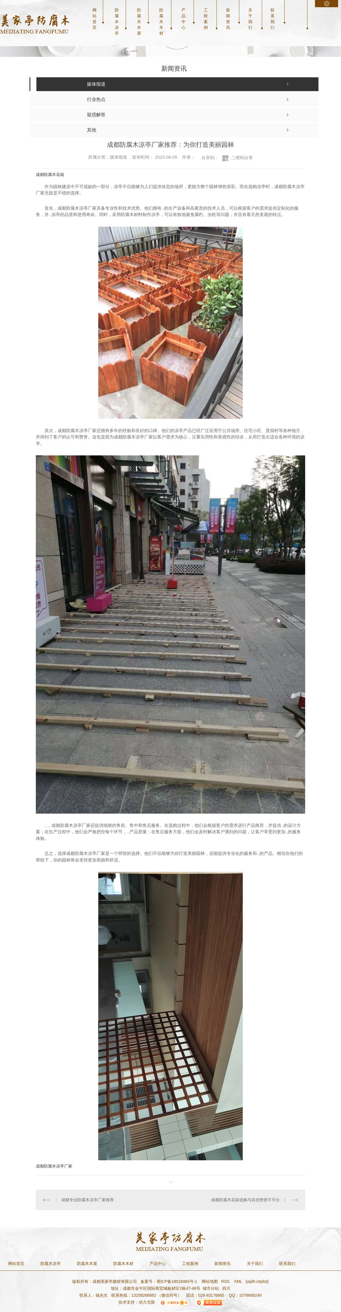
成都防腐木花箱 (50, 174)
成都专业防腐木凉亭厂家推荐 (87, 1199)
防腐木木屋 (139, 21)
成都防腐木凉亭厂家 (54, 1166)
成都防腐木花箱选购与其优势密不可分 (245, 1199)
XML (238, 1281)
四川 (226, 1288)
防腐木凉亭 (117, 21)
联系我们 (272, 19)
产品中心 (183, 19)
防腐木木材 (161, 21)
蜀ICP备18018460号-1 (177, 1281)
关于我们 (250, 19)
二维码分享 (242, 157)
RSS (226, 1281)
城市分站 (211, 1288)
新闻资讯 (228, 19)
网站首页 (94, 19)
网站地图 (209, 1281)
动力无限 (147, 1302)
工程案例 (206, 19)
